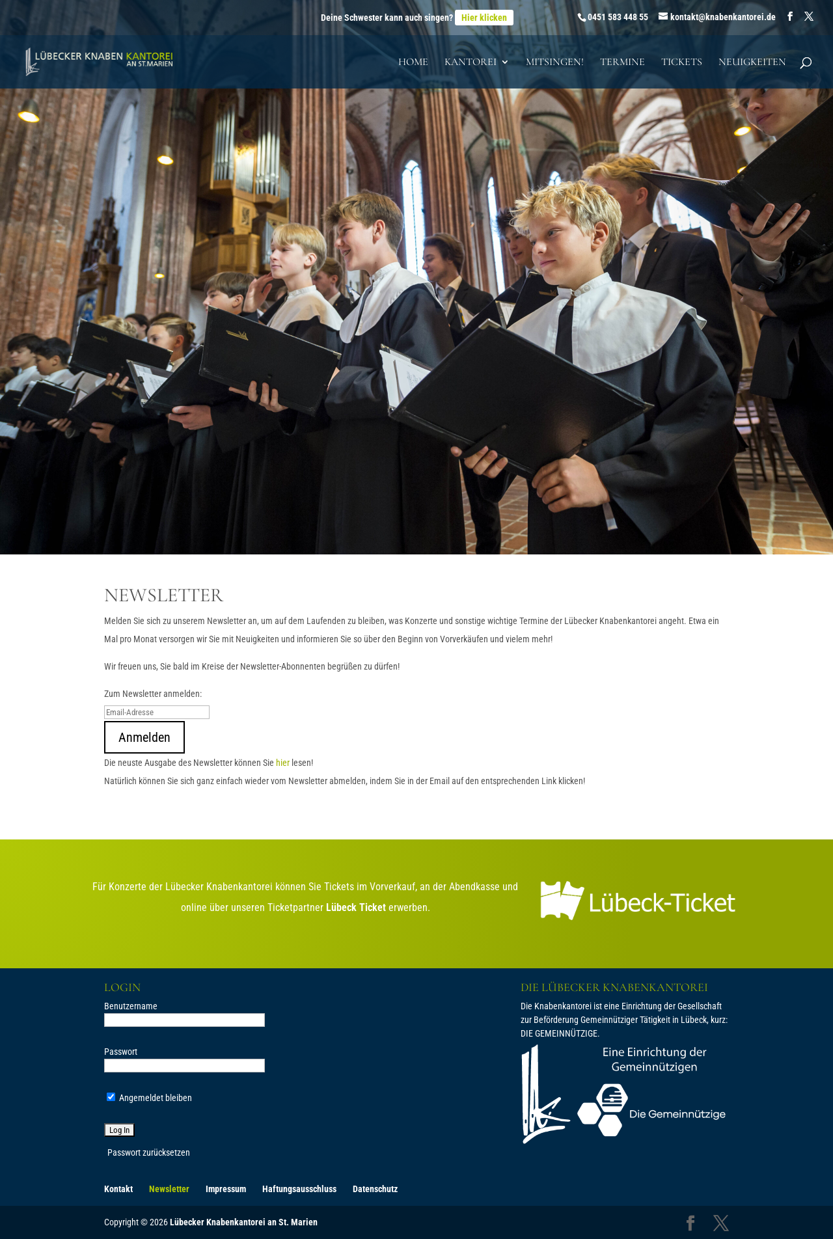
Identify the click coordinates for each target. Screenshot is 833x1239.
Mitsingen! (555, 62)
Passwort (120, 1051)
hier (283, 762)
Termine (622, 62)
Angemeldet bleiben (149, 1098)
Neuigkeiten (752, 62)
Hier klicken (484, 17)
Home (413, 62)
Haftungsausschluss (299, 1189)
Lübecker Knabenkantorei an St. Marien (244, 1222)
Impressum (226, 1189)
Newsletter (169, 1189)
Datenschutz (375, 1189)
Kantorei (470, 62)
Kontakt (118, 1189)
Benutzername (130, 1006)
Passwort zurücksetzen (148, 1152)
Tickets (681, 62)
